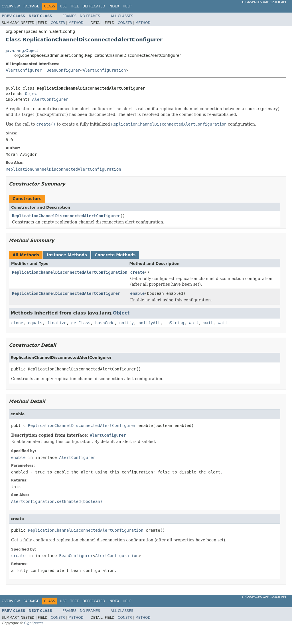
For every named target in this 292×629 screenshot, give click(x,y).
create (137, 272)
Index (114, 6)
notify (126, 322)
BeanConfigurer (63, 70)
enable (137, 293)
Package (31, 6)
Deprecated (93, 6)
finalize (56, 322)
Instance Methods (67, 255)
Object (32, 93)
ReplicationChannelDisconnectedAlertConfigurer (66, 215)
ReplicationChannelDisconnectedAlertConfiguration (69, 272)
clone (17, 322)
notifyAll (149, 322)
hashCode (104, 322)
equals (35, 322)
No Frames (90, 16)
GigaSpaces (33, 623)
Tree (74, 6)
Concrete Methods (115, 255)
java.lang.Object (22, 50)
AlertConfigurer (24, 70)
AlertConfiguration (104, 70)
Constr (58, 23)
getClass (80, 322)
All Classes (122, 16)
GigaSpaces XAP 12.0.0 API (264, 2)
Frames (70, 16)
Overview (11, 6)
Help (127, 6)
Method (76, 23)
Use (63, 6)
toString (174, 322)
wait (194, 322)
